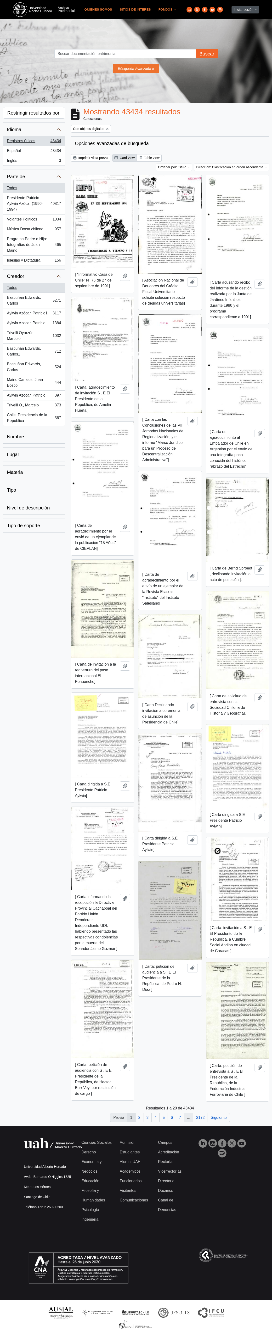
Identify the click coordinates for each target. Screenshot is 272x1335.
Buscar (206, 53)
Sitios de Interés (135, 9)
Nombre (15, 436)
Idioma (14, 129)
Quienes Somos (98, 9)
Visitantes (128, 1190)
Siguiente (219, 1117)
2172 (200, 1117)
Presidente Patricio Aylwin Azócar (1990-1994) (34, 203)
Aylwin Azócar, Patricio (34, 396)
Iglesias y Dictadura (34, 261)
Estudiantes (130, 1152)
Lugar (13, 454)
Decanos (165, 1190)
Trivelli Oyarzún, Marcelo (34, 336)
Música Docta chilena (34, 230)
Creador (15, 276)
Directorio (166, 1181)
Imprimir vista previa (90, 158)
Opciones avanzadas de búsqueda (112, 143)
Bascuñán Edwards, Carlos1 (34, 351)
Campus (165, 1142)
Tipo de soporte (23, 525)
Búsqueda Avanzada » (136, 69)
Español (34, 152)
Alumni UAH (130, 1162)
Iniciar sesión (244, 10)
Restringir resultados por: (34, 113)
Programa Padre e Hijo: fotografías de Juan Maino (34, 244)
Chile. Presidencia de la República (34, 418)
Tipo (11, 490)
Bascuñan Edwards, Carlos (34, 300)
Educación (90, 1181)
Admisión (128, 1142)
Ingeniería (89, 1219)
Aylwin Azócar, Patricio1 (34, 314)
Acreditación (168, 1152)
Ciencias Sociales (96, 1142)
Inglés (34, 161)
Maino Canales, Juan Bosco (34, 382)
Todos (12, 188)
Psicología (90, 1210)
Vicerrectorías (169, 1171)
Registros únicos (34, 142)
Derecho (88, 1152)
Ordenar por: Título (172, 167)
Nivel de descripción (28, 507)
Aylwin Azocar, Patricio (34, 324)
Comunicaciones (134, 1200)
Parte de (16, 176)
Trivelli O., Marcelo (34, 406)
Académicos (130, 1171)
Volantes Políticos (34, 220)
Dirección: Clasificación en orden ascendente (230, 167)
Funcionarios (131, 1181)
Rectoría (165, 1162)
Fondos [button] (166, 9)
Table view (149, 158)
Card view (124, 158)
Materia (15, 472)
